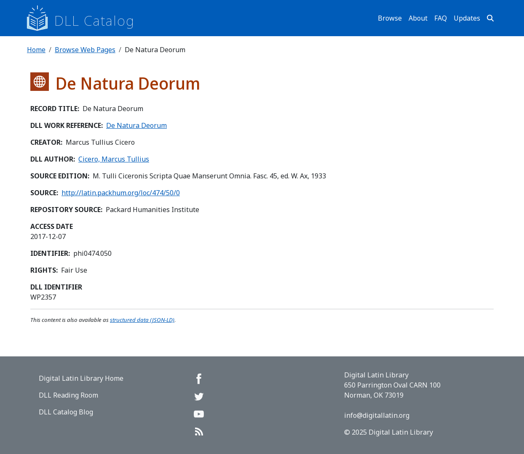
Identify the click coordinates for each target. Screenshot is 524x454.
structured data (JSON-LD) (142, 320)
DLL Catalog (94, 20)
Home (36, 49)
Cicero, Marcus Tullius (113, 159)
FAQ (440, 18)
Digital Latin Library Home (81, 378)
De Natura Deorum (136, 125)
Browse (390, 18)
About (418, 18)
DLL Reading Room (68, 395)
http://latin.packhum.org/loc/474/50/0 (120, 192)
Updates (467, 18)
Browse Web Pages (85, 49)
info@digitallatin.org (376, 415)
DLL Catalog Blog (66, 412)
